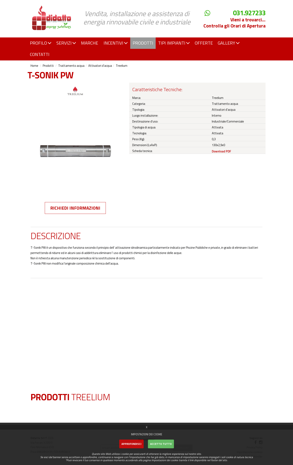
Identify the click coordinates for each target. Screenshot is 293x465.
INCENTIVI (116, 42)
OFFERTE (204, 42)
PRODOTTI (143, 42)
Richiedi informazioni (75, 208)
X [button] (146, 427)
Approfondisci (131, 444)
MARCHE (89, 42)
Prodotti (48, 65)
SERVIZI (66, 42)
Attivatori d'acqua (100, 65)
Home (34, 65)
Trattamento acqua (71, 65)
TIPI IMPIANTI (174, 42)
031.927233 (249, 12)
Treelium (121, 65)
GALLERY (229, 42)
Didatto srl (39, 3)
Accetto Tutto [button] (161, 444)
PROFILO (40, 42)
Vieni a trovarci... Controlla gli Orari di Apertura (234, 22)
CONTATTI (39, 54)
